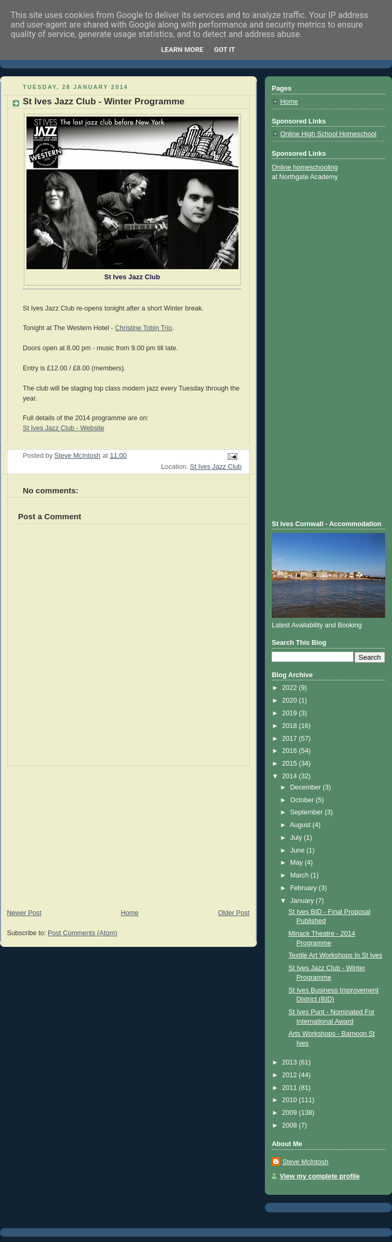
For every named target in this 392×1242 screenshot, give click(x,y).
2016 (290, 751)
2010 (290, 1100)
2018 (290, 726)
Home (130, 913)
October (303, 800)
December (306, 787)
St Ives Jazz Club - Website (63, 428)
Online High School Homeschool (328, 134)
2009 (290, 1112)
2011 (290, 1088)
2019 (290, 713)
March (300, 875)
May (297, 862)
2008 (290, 1125)
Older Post (234, 913)
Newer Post (24, 913)
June (298, 850)
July (297, 837)
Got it (224, 50)
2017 (290, 738)
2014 (290, 776)
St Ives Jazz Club (216, 467)
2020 (290, 700)
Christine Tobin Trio (143, 328)
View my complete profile (320, 1176)
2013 (290, 1062)
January (303, 900)
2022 (290, 687)
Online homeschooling (305, 167)
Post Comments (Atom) (82, 933)
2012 (290, 1075)
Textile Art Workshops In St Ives (335, 955)
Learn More (182, 50)
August (301, 825)
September (307, 812)
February (304, 888)
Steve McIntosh (305, 1162)
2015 (290, 763)
